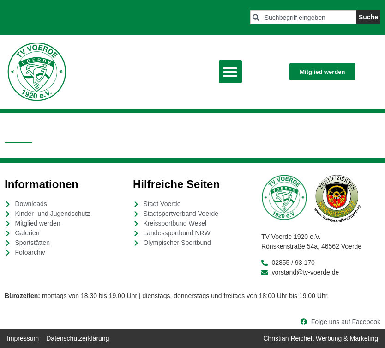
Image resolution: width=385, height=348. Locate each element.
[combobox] (303, 17)
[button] (230, 71)
